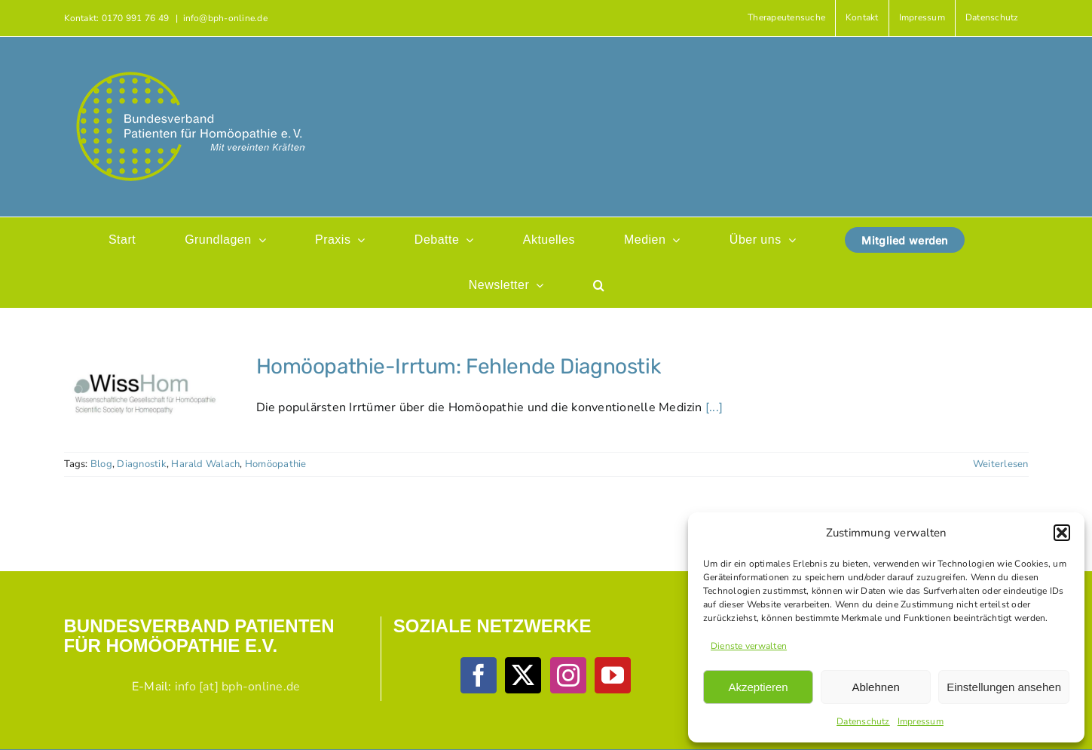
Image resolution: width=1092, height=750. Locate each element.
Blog (101, 464)
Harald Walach (205, 464)
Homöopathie (276, 464)
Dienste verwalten (749, 646)
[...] (714, 407)
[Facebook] (478, 675)
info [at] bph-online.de (238, 686)
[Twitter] (523, 675)
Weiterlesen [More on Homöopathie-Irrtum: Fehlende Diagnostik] (1001, 464)
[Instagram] (568, 675)
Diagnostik (141, 464)
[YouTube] (613, 675)
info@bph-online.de (225, 18)
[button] (1061, 532)
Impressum (921, 721)
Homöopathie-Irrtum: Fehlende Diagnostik (458, 366)
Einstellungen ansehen (1004, 687)
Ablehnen (875, 687)
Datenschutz (863, 721)
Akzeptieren (758, 687)
